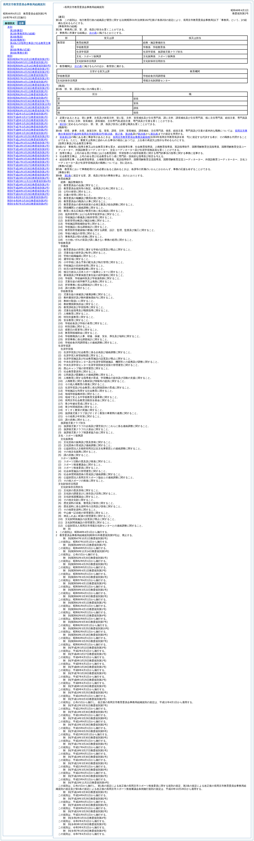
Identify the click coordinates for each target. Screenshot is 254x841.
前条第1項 (65, 137)
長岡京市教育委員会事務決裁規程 (131, 137)
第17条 (119, 133)
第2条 (68, 175)
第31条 (154, 133)
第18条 (129, 133)
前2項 (63, 124)
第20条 (142, 133)
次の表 (93, 32)
